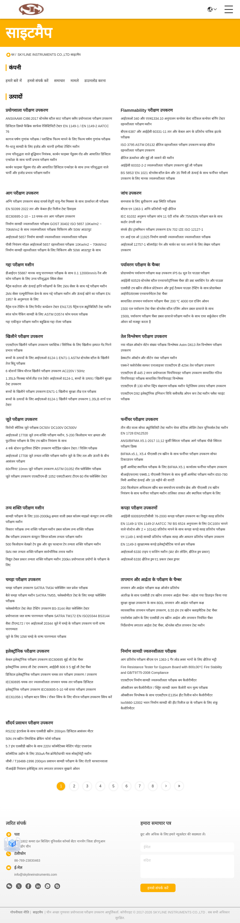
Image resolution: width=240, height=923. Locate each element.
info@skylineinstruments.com (35, 874)
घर (13, 54)
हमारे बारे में (14, 81)
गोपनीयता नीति (19, 912)
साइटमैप (38, 912)
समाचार (59, 81)
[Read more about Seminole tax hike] (166, 786)
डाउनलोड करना (95, 81)
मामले (75, 81)
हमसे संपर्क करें (38, 81)
